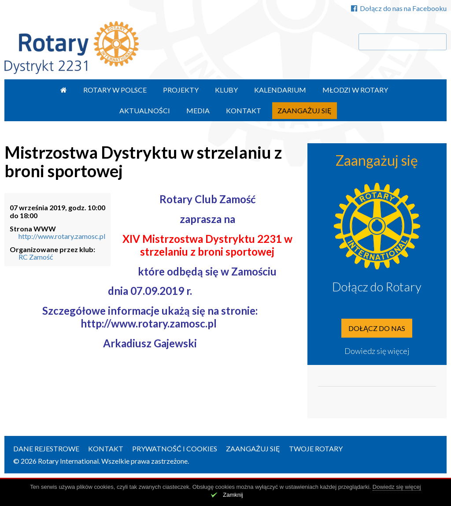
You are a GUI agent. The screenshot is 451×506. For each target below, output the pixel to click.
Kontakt (243, 110)
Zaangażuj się (304, 110)
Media (198, 110)
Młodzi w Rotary (355, 90)
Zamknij (233, 494)
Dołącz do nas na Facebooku (399, 8)
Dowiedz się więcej (377, 351)
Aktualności (144, 110)
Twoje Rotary (316, 448)
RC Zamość (35, 257)
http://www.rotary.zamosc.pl (61, 236)
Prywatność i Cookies (174, 448)
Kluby (226, 90)
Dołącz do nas (376, 328)
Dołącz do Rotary (376, 286)
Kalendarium (280, 90)
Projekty (181, 90)
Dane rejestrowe (46, 448)
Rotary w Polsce (115, 90)
